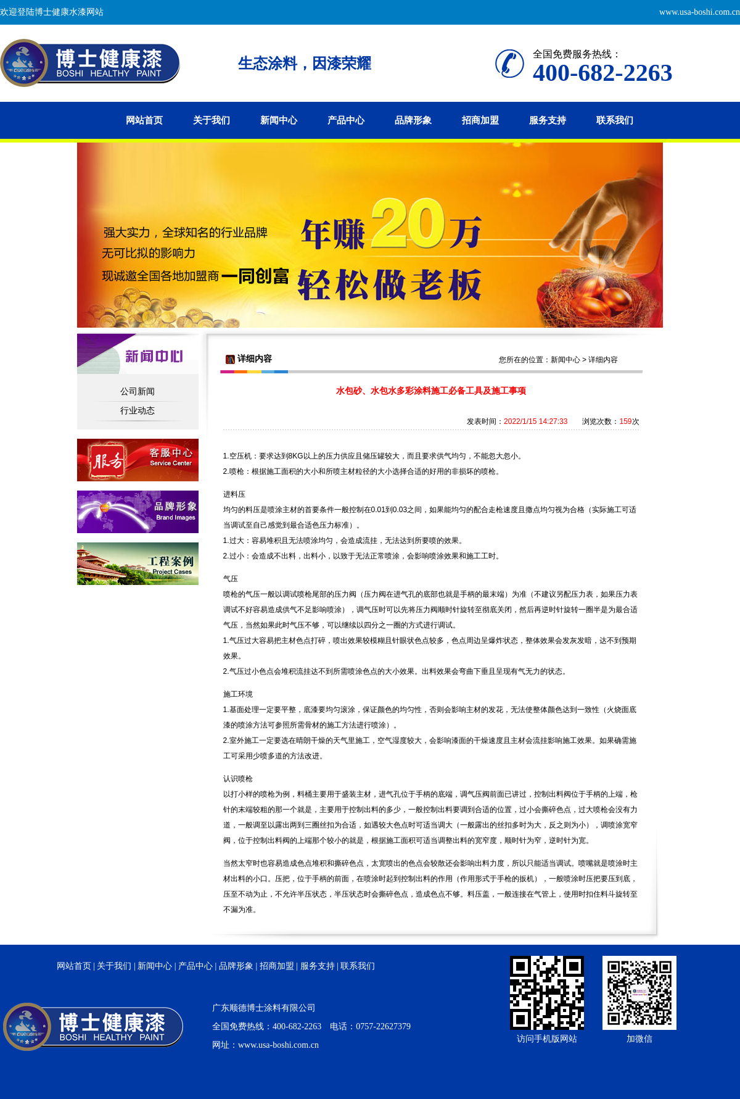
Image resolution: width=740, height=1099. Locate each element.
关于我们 (211, 120)
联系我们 (614, 120)
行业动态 (137, 410)
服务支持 (547, 120)
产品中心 (345, 120)
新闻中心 (278, 120)
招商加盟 (480, 120)
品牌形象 (413, 120)
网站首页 (144, 120)
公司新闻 (137, 391)
